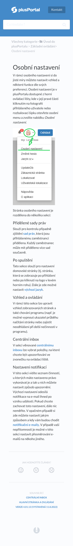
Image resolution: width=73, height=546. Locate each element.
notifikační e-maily (26, 425)
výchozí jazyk (33, 290)
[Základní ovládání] (43, 46)
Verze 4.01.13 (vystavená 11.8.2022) (37, 506)
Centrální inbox (36, 497)
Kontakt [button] (56, 10)
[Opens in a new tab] (36, 530)
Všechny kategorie (24, 41)
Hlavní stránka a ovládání (36, 502)
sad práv (29, 233)
